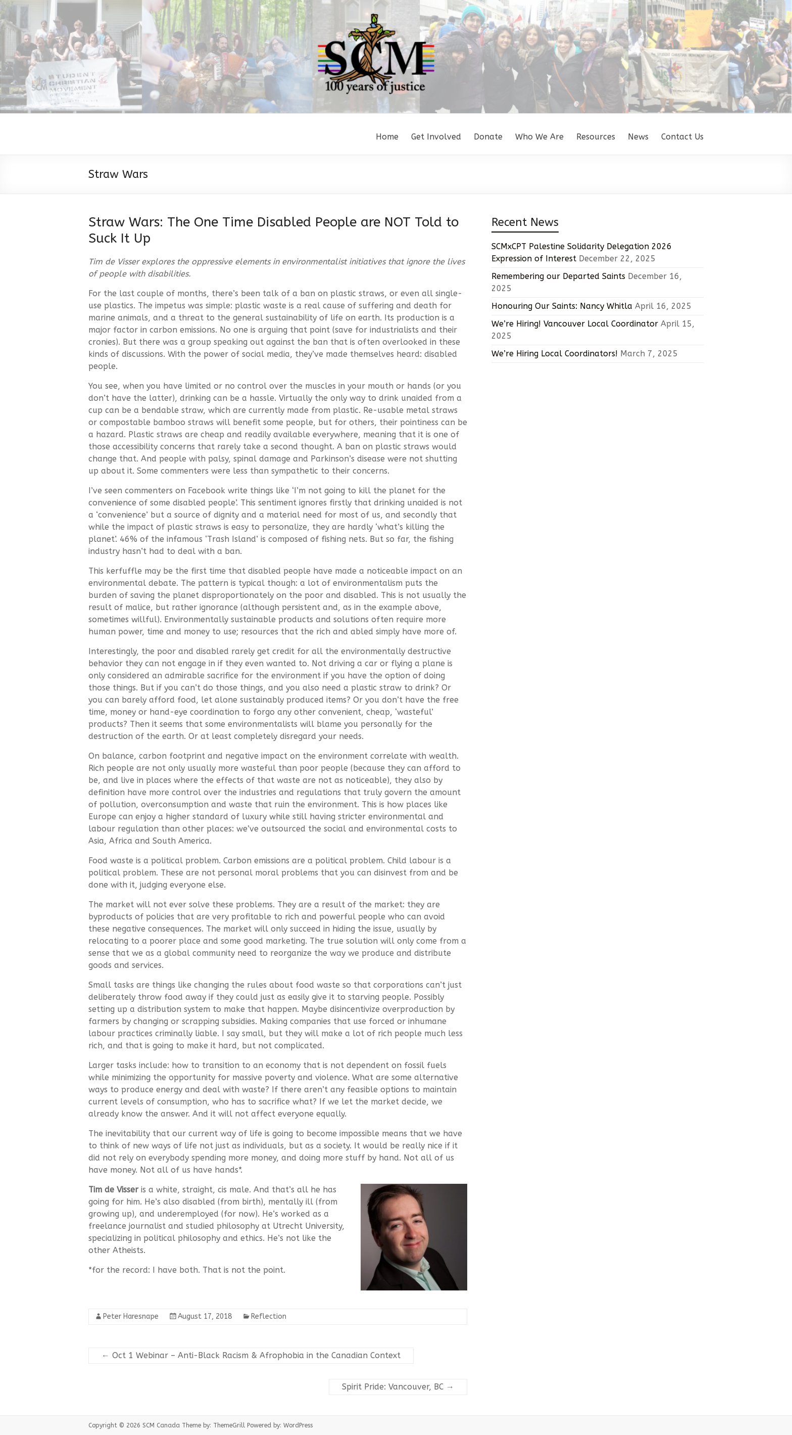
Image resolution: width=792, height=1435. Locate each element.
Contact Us (682, 137)
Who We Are (539, 137)
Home (387, 137)
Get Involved (436, 137)
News (638, 137)
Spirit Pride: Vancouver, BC (398, 1387)
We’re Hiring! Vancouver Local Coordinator (574, 324)
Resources (595, 137)
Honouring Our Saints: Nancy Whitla (561, 306)
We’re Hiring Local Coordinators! (554, 353)
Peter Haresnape (131, 1316)
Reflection (268, 1316)
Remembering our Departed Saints (558, 276)
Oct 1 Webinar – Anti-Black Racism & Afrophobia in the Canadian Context (251, 1355)
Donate (488, 137)
